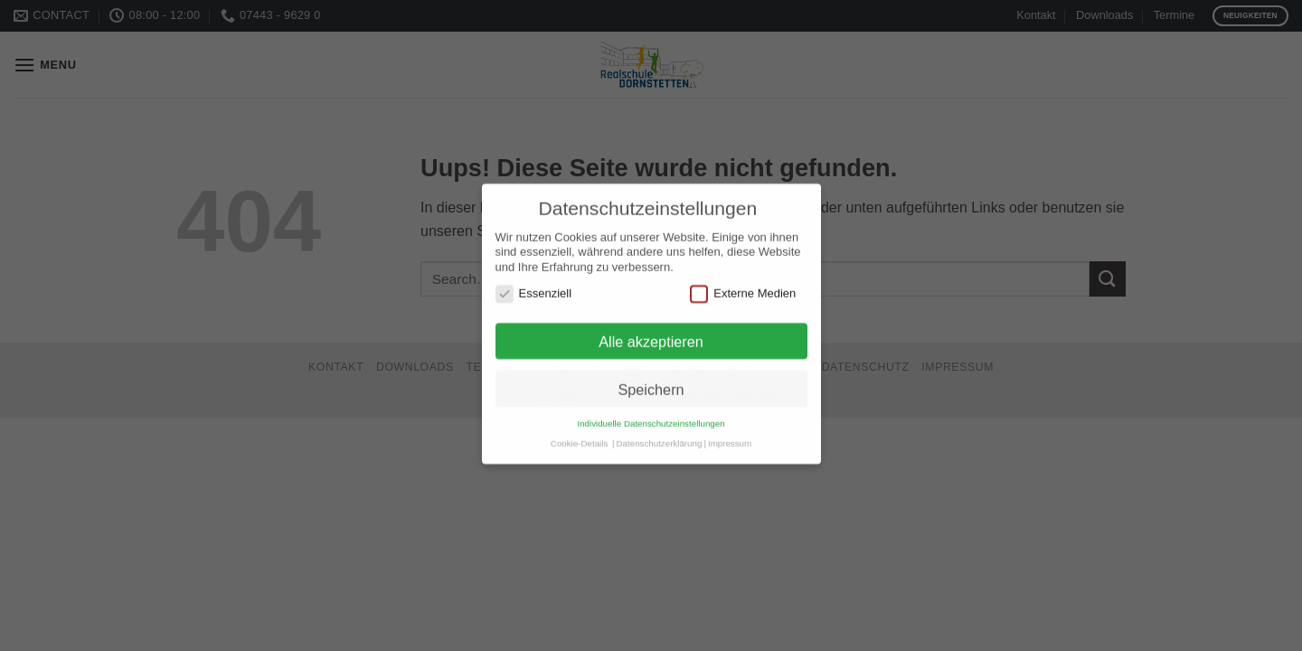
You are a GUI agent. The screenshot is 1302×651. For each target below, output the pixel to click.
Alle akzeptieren (651, 328)
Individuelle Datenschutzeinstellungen (650, 410)
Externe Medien (743, 280)
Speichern (651, 375)
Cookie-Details (579, 429)
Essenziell (533, 280)
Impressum (729, 429)
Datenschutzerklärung (660, 429)
